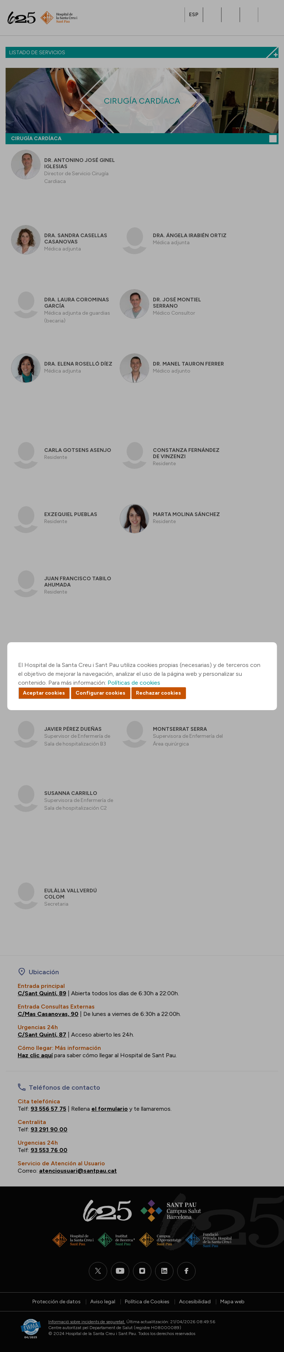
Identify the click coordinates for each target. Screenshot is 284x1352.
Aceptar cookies (44, 693)
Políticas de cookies (134, 682)
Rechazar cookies (158, 693)
